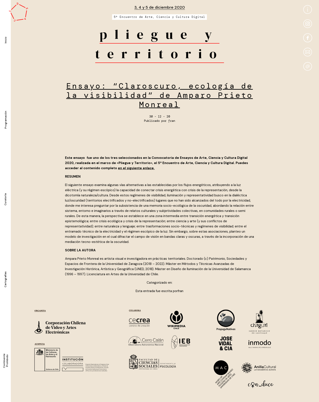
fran (171, 121)
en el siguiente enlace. (136, 168)
